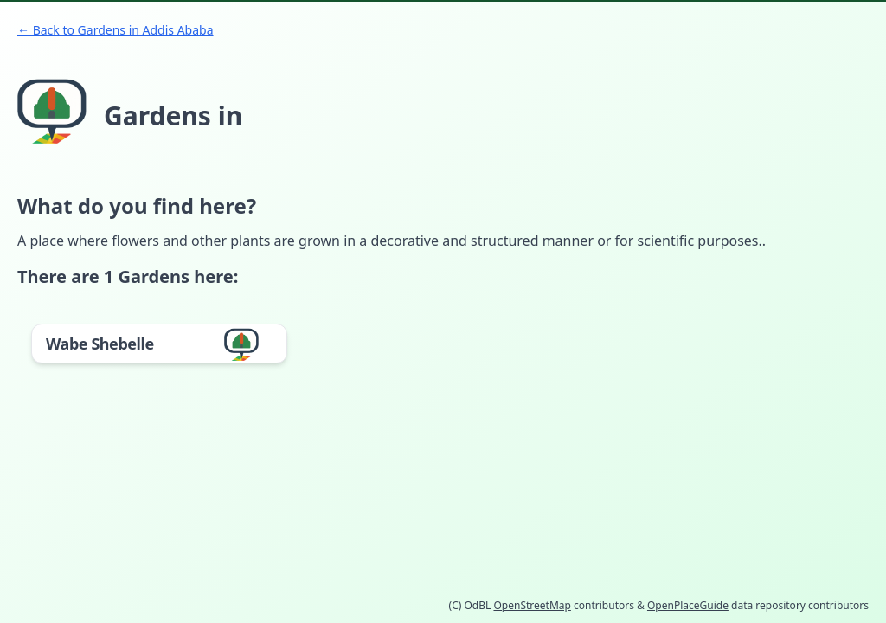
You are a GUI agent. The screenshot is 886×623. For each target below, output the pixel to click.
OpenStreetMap (531, 605)
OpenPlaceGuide (688, 605)
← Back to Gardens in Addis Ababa (115, 30)
